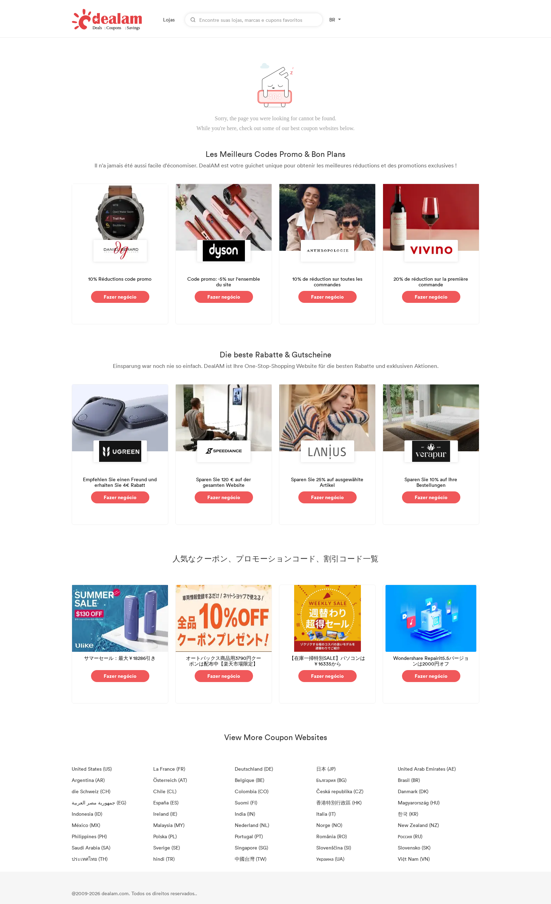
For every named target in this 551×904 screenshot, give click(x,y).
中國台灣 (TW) (250, 858)
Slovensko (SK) (414, 847)
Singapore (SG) (251, 847)
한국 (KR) (408, 813)
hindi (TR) (164, 858)
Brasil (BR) (409, 780)
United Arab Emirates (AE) (427, 768)
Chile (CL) (164, 791)
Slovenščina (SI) (333, 847)
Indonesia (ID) (87, 813)
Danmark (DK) (413, 791)
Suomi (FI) (246, 802)
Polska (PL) (165, 836)
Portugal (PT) (249, 836)
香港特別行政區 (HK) (339, 802)
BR (332, 19)
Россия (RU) (410, 836)
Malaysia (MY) (168, 825)
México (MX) (86, 825)
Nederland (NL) (252, 825)
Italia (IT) (326, 813)
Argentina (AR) (88, 780)
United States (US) (92, 768)
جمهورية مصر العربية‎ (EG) (99, 802)
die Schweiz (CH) (91, 791)
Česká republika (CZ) (339, 791)
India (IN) (245, 813)
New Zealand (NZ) (418, 825)
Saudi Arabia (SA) (91, 847)
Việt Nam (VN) (414, 858)
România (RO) (331, 836)
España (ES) (166, 802)
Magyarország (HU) (419, 802)
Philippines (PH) (89, 836)
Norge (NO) (329, 825)
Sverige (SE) (166, 847)
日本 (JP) (326, 768)
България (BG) (331, 780)
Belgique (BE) (249, 780)
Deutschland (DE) (254, 768)
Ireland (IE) (165, 813)
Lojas (169, 19)
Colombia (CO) (251, 791)
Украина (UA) (330, 858)
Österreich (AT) (170, 780)
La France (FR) (169, 768)
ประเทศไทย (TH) (90, 858)
